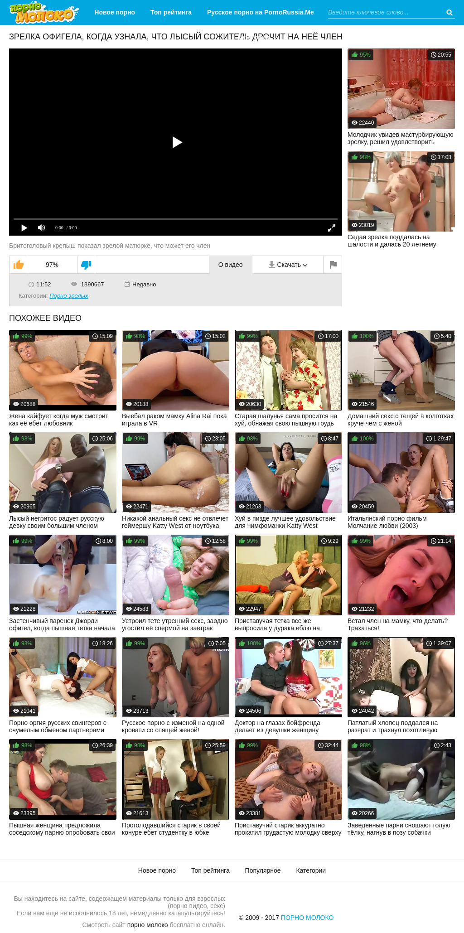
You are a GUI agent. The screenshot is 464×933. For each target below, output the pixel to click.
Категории (253, 37)
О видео (230, 264)
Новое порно (114, 12)
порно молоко (147, 924)
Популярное (263, 870)
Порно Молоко (307, 917)
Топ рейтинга (171, 12)
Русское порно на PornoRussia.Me (260, 12)
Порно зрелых (68, 295)
